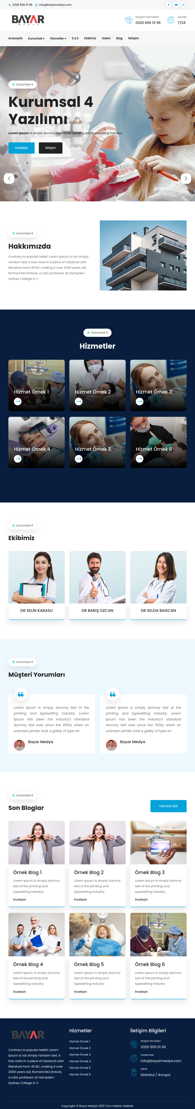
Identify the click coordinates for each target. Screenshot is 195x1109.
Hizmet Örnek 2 (93, 391)
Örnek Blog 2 (89, 871)
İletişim (133, 38)
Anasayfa (15, 38)
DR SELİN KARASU (36, 610)
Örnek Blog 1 (27, 871)
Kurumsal (36, 38)
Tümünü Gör (168, 805)
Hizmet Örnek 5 (93, 448)
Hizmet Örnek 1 (31, 391)
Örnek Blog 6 (150, 963)
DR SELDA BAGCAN (158, 610)
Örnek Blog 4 (28, 963)
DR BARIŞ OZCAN (97, 610)
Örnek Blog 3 (150, 871)
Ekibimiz (90, 38)
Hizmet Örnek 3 (154, 391)
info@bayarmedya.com (161, 1059)
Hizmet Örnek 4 (32, 448)
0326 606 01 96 (148, 22)
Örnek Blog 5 (89, 963)
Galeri (106, 38)
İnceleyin (21, 147)
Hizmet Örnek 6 (154, 448)
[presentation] (9, 176)
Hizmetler (58, 38)
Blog (119, 38)
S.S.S (75, 38)
